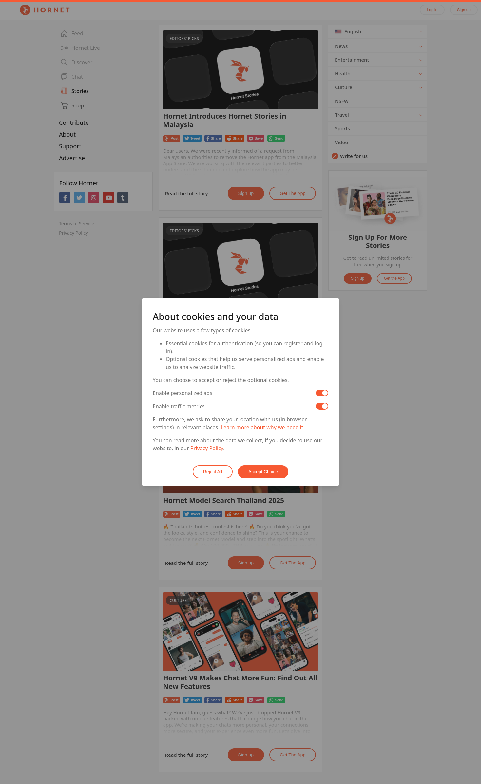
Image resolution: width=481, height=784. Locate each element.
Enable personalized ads (182, 393)
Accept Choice (263, 471)
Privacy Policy (206, 448)
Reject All (212, 471)
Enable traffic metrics (179, 406)
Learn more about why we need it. (263, 427)
